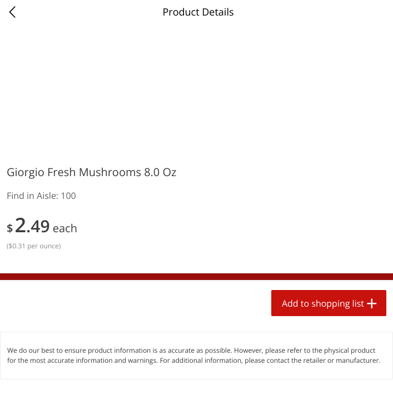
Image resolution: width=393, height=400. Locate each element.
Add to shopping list (323, 303)
